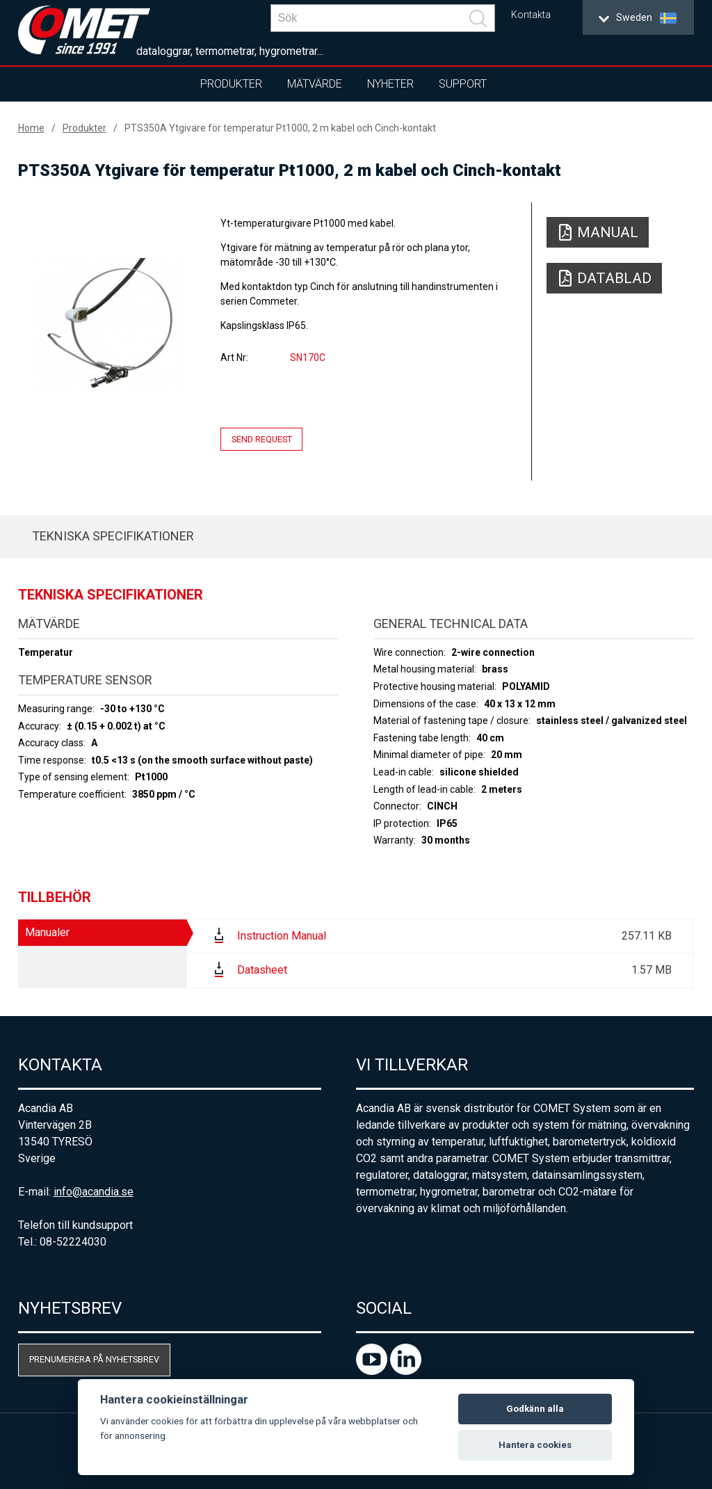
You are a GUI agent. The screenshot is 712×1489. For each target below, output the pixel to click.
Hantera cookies (535, 1445)
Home (31, 128)
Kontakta (531, 15)
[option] (109, 324)
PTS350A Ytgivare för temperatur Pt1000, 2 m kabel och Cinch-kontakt (280, 128)
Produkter (231, 83)
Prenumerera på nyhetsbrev (94, 1359)
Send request (262, 439)
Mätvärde (314, 83)
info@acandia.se (94, 1191)
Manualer (47, 932)
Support (463, 83)
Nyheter (390, 83)
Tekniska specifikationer (113, 536)
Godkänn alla (535, 1408)
